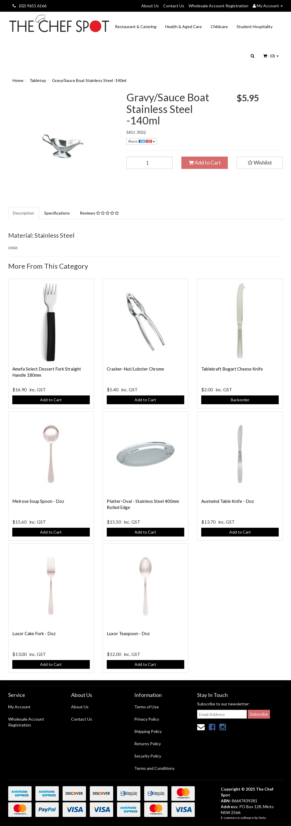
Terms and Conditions (154, 768)
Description (23, 212)
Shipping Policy (148, 731)
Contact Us (173, 5)
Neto (262, 818)
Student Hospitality (255, 26)
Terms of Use (146, 706)
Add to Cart (205, 162)
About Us (150, 5)
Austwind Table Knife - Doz (227, 501)
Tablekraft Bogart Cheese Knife (232, 368)
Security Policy (147, 755)
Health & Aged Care (183, 26)
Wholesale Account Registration (218, 5)
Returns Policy (147, 743)
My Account (19, 706)
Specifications (57, 212)
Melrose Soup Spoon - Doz (38, 501)
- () (271, 55)
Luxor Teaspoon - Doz (128, 633)
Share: (141, 141)
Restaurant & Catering (135, 26)
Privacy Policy (146, 719)
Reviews (99, 212)
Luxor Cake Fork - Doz (34, 633)
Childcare (219, 26)
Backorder (240, 399)
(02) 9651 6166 (30, 5)
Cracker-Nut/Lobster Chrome (135, 368)
